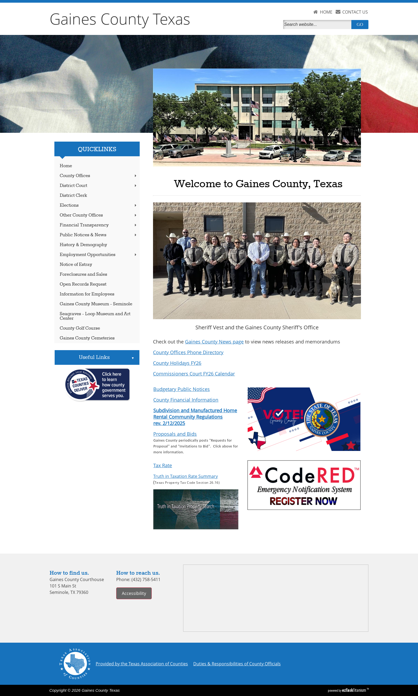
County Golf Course (80, 328)
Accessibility (134, 593)
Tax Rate (162, 465)
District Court (99, 186)
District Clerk (73, 195)
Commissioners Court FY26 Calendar (194, 373)
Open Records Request (83, 284)
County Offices (99, 176)
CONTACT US (355, 12)
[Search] (318, 24)
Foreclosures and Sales (83, 274)
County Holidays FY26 (177, 363)
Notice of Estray (76, 264)
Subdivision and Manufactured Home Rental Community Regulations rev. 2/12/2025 (195, 416)
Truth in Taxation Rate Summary (185, 476)
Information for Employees (87, 294)
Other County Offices (99, 215)
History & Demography (83, 245)
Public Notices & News (99, 235)
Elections (99, 205)
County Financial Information (185, 400)
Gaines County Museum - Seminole (96, 304)
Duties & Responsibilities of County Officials (237, 664)
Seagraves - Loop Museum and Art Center (95, 316)
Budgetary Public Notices (181, 389)
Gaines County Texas (120, 19)
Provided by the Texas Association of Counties (142, 664)
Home (66, 166)
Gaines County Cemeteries (87, 338)
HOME (326, 12)
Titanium (354, 690)
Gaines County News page (214, 341)
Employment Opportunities (99, 255)
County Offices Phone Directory (188, 352)
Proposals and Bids (175, 434)
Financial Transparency (99, 225)
